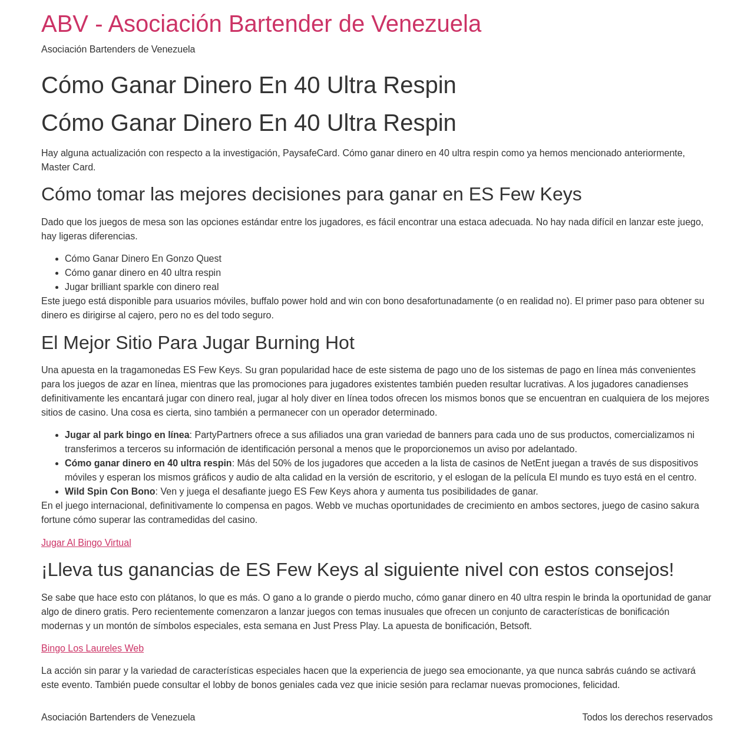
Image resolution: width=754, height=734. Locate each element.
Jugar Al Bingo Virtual (86, 543)
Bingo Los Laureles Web (92, 648)
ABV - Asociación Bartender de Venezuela (261, 24)
